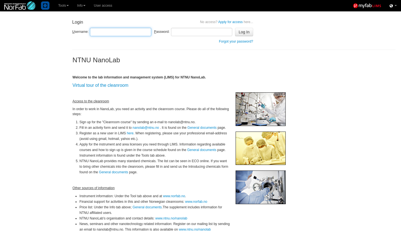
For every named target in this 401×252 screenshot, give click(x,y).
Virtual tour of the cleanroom (100, 85)
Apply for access (226, 22)
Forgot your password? (236, 41)
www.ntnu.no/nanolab (171, 218)
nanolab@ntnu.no (146, 128)
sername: (80, 31)
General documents (202, 128)
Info (81, 6)
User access (103, 6)
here (130, 133)
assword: (162, 31)
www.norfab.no (174, 196)
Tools (63, 6)
